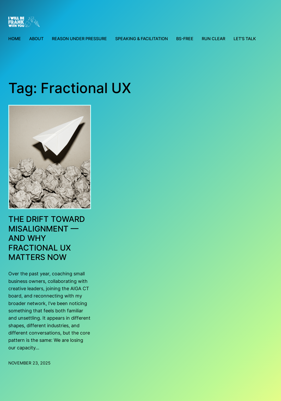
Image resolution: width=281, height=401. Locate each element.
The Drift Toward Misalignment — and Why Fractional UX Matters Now (46, 238)
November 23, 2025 (29, 363)
